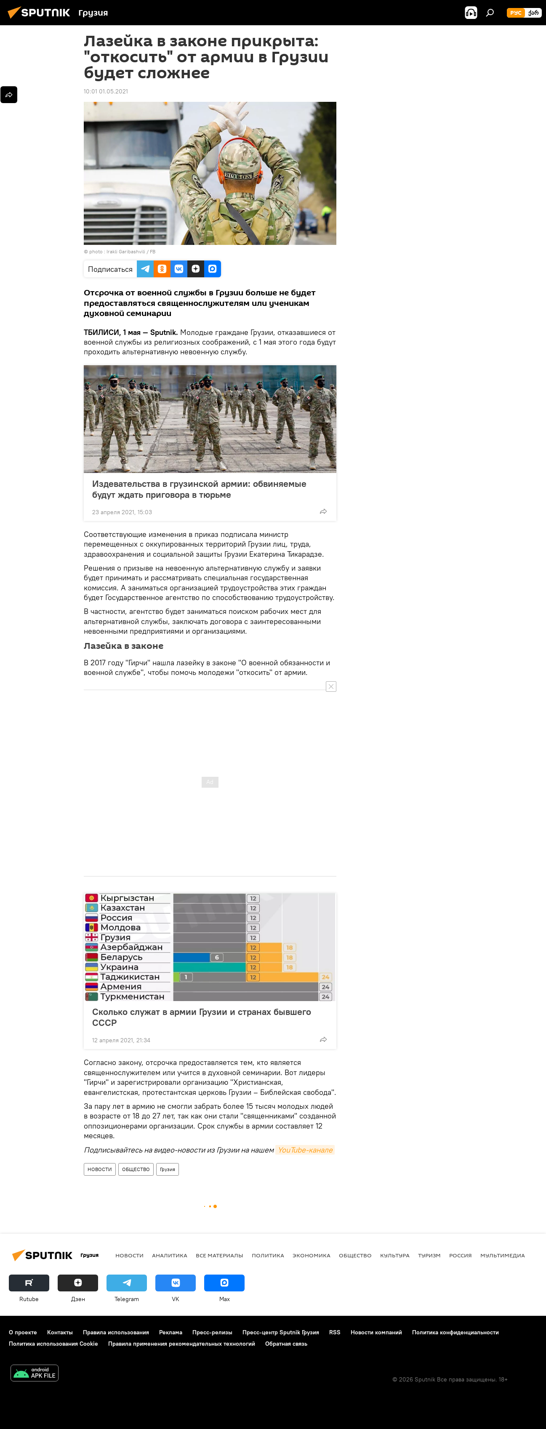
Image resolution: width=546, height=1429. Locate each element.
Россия (460, 1255)
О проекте (23, 1332)
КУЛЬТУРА (395, 1255)
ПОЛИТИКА (268, 1255)
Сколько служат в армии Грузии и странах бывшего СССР (201, 1017)
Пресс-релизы (212, 1332)
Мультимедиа (502, 1255)
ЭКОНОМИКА (311, 1255)
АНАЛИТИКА (169, 1255)
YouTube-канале (305, 1150)
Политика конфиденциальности (455, 1332)
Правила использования (116, 1332)
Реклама (170, 1332)
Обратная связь (286, 1343)
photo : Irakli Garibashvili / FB (122, 251)
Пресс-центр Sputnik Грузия (280, 1332)
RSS (335, 1332)
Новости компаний (376, 1332)
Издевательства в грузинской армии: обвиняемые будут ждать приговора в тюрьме (199, 489)
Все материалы (219, 1255)
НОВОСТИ (100, 1169)
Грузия (167, 1169)
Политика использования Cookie (53, 1343)
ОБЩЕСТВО (136, 1169)
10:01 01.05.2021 (106, 91)
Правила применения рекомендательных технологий (181, 1343)
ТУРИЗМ (429, 1255)
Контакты (60, 1332)
